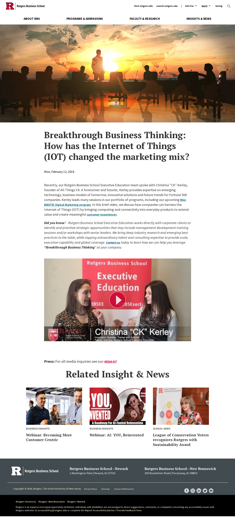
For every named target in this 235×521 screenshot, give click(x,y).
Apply (205, 6)
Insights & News (199, 19)
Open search (229, 6)
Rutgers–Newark (76, 506)
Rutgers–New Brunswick (51, 506)
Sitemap (106, 493)
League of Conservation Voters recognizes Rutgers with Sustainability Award (178, 442)
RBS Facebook (184, 492)
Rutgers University (26, 506)
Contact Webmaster (124, 493)
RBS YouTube (211, 492)
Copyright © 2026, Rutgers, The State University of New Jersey (47, 493)
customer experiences (103, 214)
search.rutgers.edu (167, 6)
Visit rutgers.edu (143, 6)
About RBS (32, 19)
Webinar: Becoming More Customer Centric (53, 437)
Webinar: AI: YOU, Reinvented (109, 437)
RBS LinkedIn (197, 492)
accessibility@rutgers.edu (52, 515)
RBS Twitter (204, 492)
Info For (189, 6)
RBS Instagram (191, 492)
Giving (218, 6)
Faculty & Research (145, 19)
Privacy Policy (91, 493)
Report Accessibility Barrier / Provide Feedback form (113, 515)
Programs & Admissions (84, 19)
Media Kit (111, 362)
